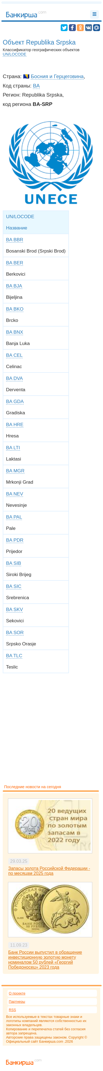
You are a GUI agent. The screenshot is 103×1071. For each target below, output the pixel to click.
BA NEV (14, 494)
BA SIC (13, 586)
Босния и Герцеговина (57, 76)
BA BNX (14, 332)
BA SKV (14, 609)
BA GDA (15, 401)
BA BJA (14, 286)
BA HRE (14, 424)
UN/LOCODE (14, 54)
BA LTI (13, 447)
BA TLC (14, 655)
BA (36, 86)
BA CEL (14, 355)
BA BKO (14, 309)
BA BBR (14, 239)
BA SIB (13, 563)
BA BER (14, 262)
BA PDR (14, 540)
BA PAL (14, 517)
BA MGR (15, 470)
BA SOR (15, 632)
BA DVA (14, 378)
